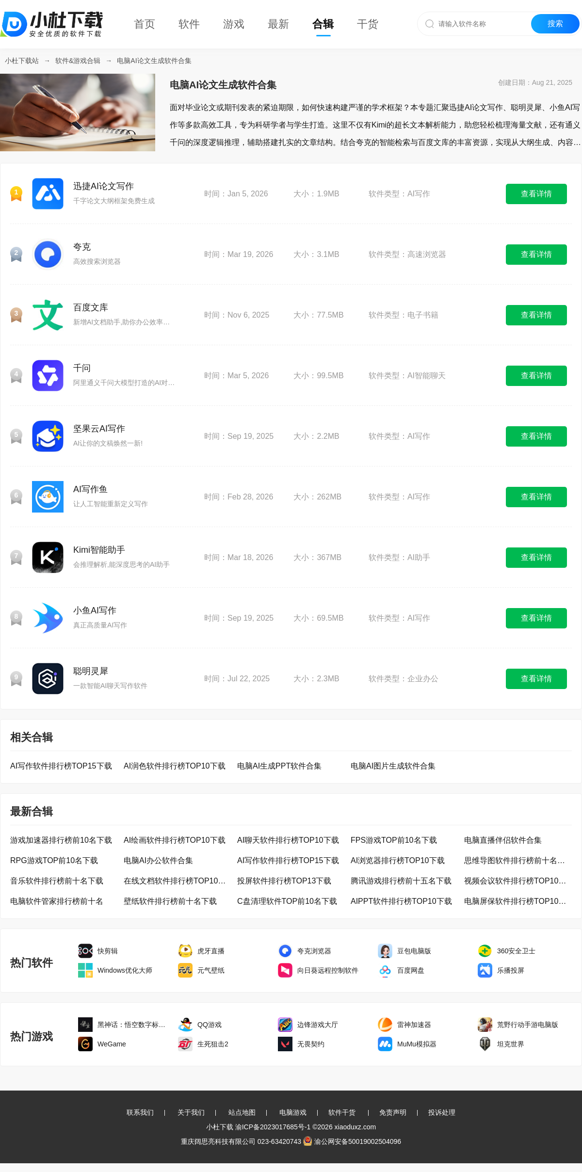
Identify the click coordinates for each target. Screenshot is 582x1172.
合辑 (323, 24)
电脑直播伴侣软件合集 (503, 840)
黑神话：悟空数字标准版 (134, 1024)
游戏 (233, 24)
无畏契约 (310, 1044)
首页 (144, 24)
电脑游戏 (293, 1112)
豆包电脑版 (414, 951)
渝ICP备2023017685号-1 (273, 1127)
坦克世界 (510, 1044)
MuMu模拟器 (416, 1044)
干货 (367, 24)
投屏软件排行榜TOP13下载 (284, 881)
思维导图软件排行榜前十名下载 (517, 860)
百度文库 (90, 307)
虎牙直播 (211, 951)
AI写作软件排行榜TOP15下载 (61, 766)
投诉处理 (441, 1112)
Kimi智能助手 (99, 550)
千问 (82, 368)
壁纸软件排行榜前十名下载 (170, 901)
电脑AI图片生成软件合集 (393, 766)
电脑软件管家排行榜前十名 (56, 901)
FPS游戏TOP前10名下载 (394, 840)
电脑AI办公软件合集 (158, 860)
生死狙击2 (212, 1044)
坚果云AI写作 (99, 428)
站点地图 (242, 1112)
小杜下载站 (22, 60)
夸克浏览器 (314, 951)
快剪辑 (107, 951)
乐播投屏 (510, 970)
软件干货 (342, 1112)
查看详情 (536, 194)
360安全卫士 (516, 951)
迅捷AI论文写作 (103, 186)
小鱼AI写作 (94, 610)
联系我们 (140, 1112)
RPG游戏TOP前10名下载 (54, 860)
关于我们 (191, 1112)
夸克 (82, 247)
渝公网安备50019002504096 (352, 1141)
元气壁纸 (211, 970)
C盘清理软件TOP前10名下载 (287, 901)
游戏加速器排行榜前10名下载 (61, 840)
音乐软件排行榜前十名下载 (56, 881)
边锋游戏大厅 (317, 1024)
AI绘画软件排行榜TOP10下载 (175, 840)
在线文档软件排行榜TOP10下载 (177, 881)
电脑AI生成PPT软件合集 (279, 766)
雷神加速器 (414, 1024)
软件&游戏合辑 (77, 60)
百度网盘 (410, 970)
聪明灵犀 (90, 671)
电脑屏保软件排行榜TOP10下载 (517, 901)
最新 (278, 24)
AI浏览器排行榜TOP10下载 (398, 860)
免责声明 (392, 1112)
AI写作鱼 (90, 489)
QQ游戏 (209, 1024)
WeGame (111, 1044)
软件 (189, 24)
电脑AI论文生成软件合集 (154, 60)
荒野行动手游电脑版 (527, 1024)
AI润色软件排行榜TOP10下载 (175, 766)
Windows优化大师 (124, 970)
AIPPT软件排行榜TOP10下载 (401, 901)
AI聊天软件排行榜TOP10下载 (288, 840)
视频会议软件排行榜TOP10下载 (517, 881)
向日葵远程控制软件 (327, 970)
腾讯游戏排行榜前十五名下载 (401, 881)
